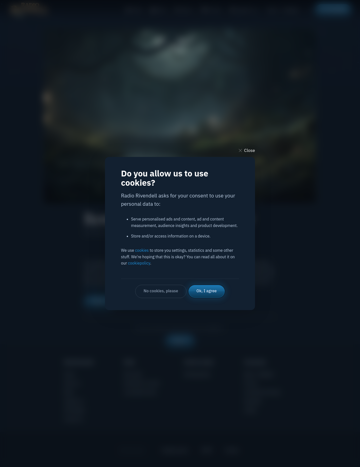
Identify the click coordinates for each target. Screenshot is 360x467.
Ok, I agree (206, 290)
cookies (142, 250)
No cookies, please (161, 290)
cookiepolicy (139, 263)
